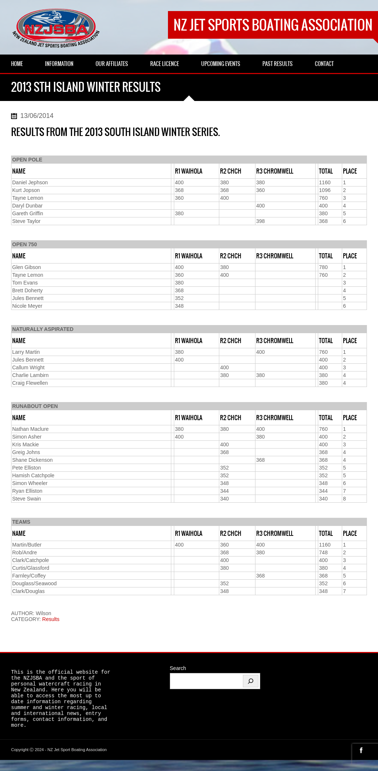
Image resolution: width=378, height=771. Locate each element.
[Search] (250, 681)
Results (50, 619)
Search (178, 668)
